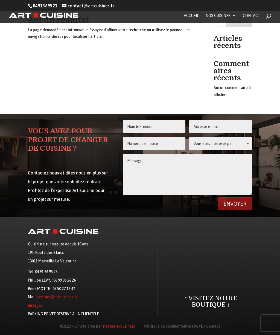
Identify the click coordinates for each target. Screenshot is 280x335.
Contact (251, 16)
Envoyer (234, 204)
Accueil (191, 16)
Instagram (36, 305)
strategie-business (119, 326)
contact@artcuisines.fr (57, 297)
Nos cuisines (218, 16)
